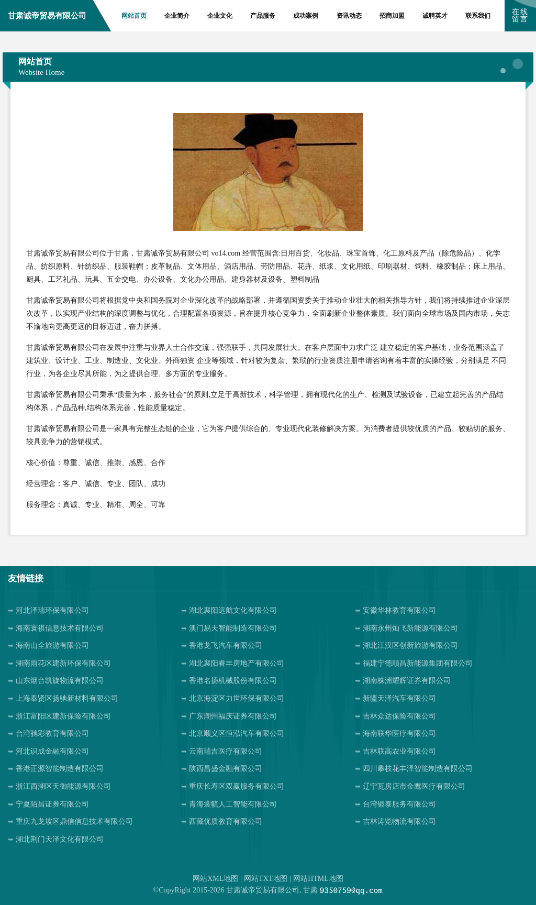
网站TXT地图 (265, 878)
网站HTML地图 (318, 878)
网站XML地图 (215, 878)
